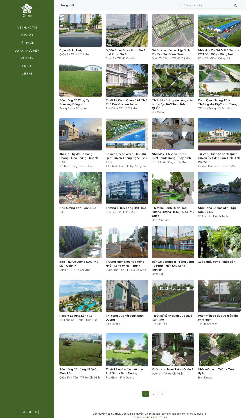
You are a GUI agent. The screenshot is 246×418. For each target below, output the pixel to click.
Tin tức (27, 66)
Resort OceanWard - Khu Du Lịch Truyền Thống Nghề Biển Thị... (126, 158)
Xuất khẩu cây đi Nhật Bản (216, 261)
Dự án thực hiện (27, 50)
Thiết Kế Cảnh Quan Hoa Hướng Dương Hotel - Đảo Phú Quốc (173, 212)
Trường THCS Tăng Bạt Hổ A (126, 208)
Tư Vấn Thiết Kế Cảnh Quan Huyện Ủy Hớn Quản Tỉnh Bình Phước (219, 158)
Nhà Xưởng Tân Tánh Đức (77, 208)
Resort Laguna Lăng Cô (75, 315)
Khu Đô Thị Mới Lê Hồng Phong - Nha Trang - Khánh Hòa (78, 158)
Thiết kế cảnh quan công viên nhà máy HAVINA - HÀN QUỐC (172, 104)
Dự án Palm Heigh (71, 50)
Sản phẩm (27, 43)
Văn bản (27, 58)
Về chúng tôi (27, 27)
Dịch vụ (27, 35)
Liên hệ (27, 73)
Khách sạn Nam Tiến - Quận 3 (172, 369)
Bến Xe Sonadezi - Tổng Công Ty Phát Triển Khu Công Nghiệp (173, 265)
